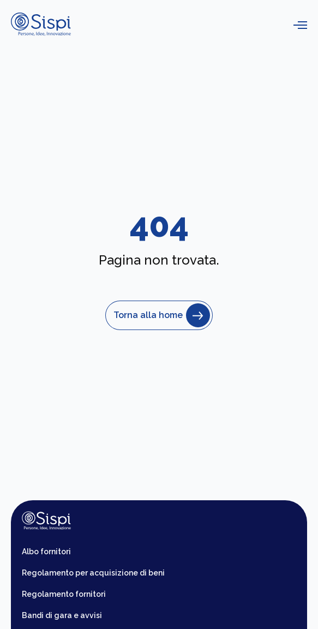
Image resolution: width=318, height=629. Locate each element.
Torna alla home (159, 315)
